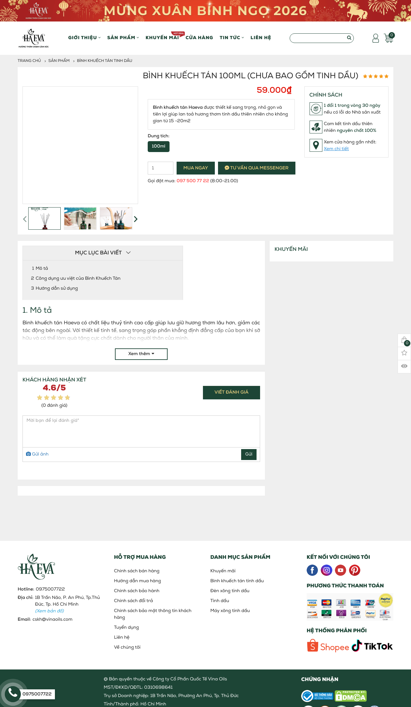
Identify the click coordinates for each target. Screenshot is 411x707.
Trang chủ (29, 61)
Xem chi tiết (336, 149)
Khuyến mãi (162, 35)
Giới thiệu (84, 38)
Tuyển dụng (126, 627)
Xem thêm (141, 354)
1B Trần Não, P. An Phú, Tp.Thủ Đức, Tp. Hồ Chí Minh (67, 604)
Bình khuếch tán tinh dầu (104, 61)
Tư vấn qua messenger (257, 168)
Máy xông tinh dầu (230, 611)
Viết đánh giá (231, 392)
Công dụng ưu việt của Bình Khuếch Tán (78, 278)
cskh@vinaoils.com (52, 619)
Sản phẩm (123, 38)
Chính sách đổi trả (133, 601)
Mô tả (42, 268)
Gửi (248, 454)
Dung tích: (159, 136)
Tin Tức (232, 38)
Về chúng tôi (127, 647)
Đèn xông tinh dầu (229, 591)
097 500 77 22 (193, 181)
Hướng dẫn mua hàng (137, 581)
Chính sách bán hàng (137, 571)
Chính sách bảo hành (136, 591)
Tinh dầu (219, 601)
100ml (158, 146)
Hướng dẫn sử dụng (57, 288)
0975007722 (50, 589)
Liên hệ (260, 38)
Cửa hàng (199, 38)
